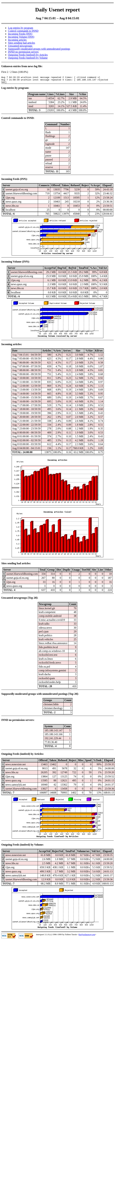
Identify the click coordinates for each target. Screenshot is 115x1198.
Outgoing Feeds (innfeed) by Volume (28, 57)
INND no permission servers (23, 51)
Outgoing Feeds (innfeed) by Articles (28, 54)
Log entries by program (20, 27)
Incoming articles (17, 39)
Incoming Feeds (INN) (20, 33)
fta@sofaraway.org (87, 936)
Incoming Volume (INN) (21, 36)
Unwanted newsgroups (20, 45)
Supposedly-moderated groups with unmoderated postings (39, 48)
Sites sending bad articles (21, 42)
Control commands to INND (23, 30)
